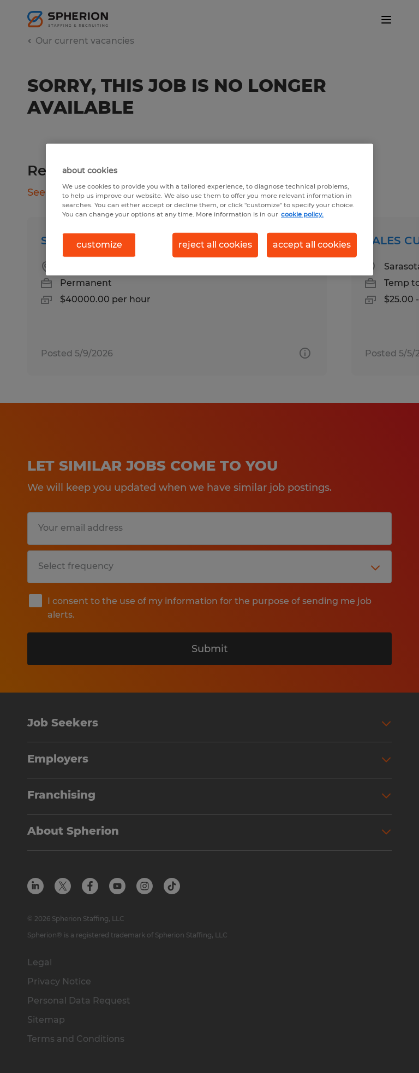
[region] (209, 209)
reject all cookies (215, 244)
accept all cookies (312, 244)
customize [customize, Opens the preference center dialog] (99, 244)
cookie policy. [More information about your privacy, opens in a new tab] (302, 214)
